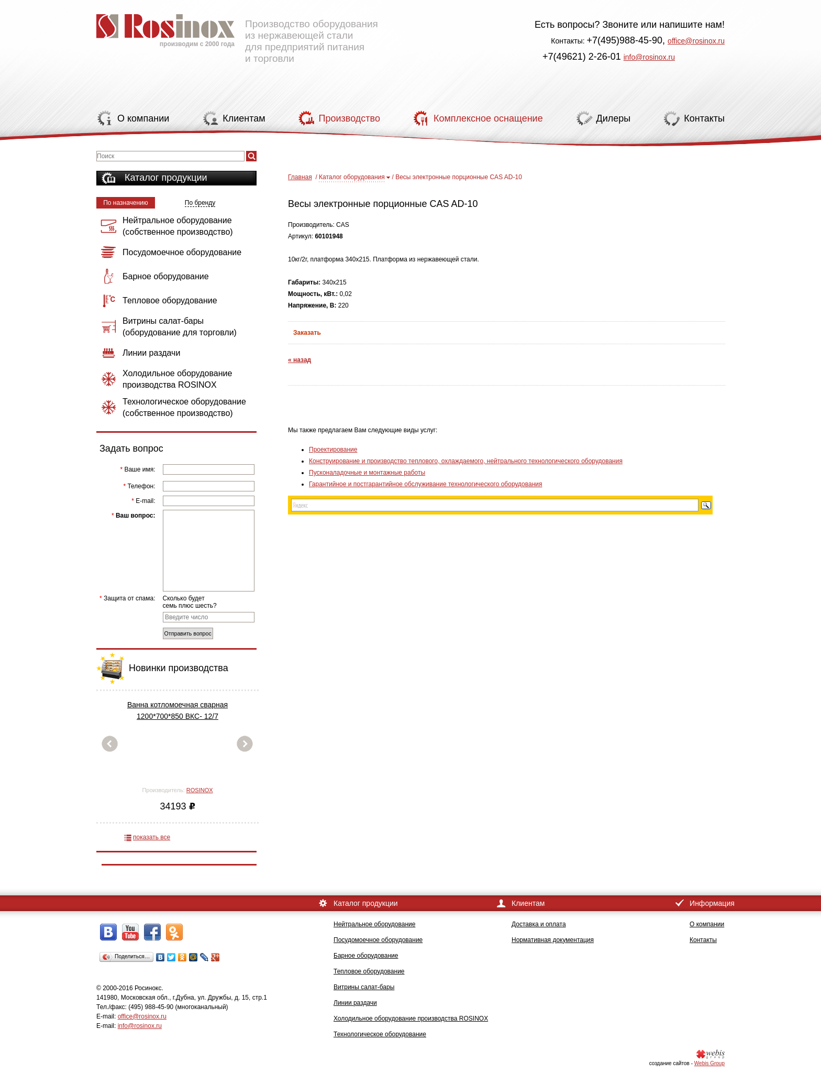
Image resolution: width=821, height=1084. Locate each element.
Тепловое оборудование (369, 971)
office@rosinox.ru (696, 41)
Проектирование (333, 449)
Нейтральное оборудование (374, 924)
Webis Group (709, 1063)
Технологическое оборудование (380, 1034)
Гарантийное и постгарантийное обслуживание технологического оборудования (425, 484)
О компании (707, 924)
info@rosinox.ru (649, 57)
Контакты (703, 940)
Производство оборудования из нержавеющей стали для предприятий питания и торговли (237, 34)
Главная (300, 177)
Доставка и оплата (539, 924)
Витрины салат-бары (364, 987)
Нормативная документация (553, 940)
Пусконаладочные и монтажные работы (367, 472)
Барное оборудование (366, 955)
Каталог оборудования (352, 177)
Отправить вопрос (188, 633)
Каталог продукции (166, 177)
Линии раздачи (355, 1002)
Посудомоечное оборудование (378, 940)
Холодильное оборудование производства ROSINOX (411, 1018)
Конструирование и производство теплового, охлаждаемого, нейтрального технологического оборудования (466, 461)
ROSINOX (199, 790)
